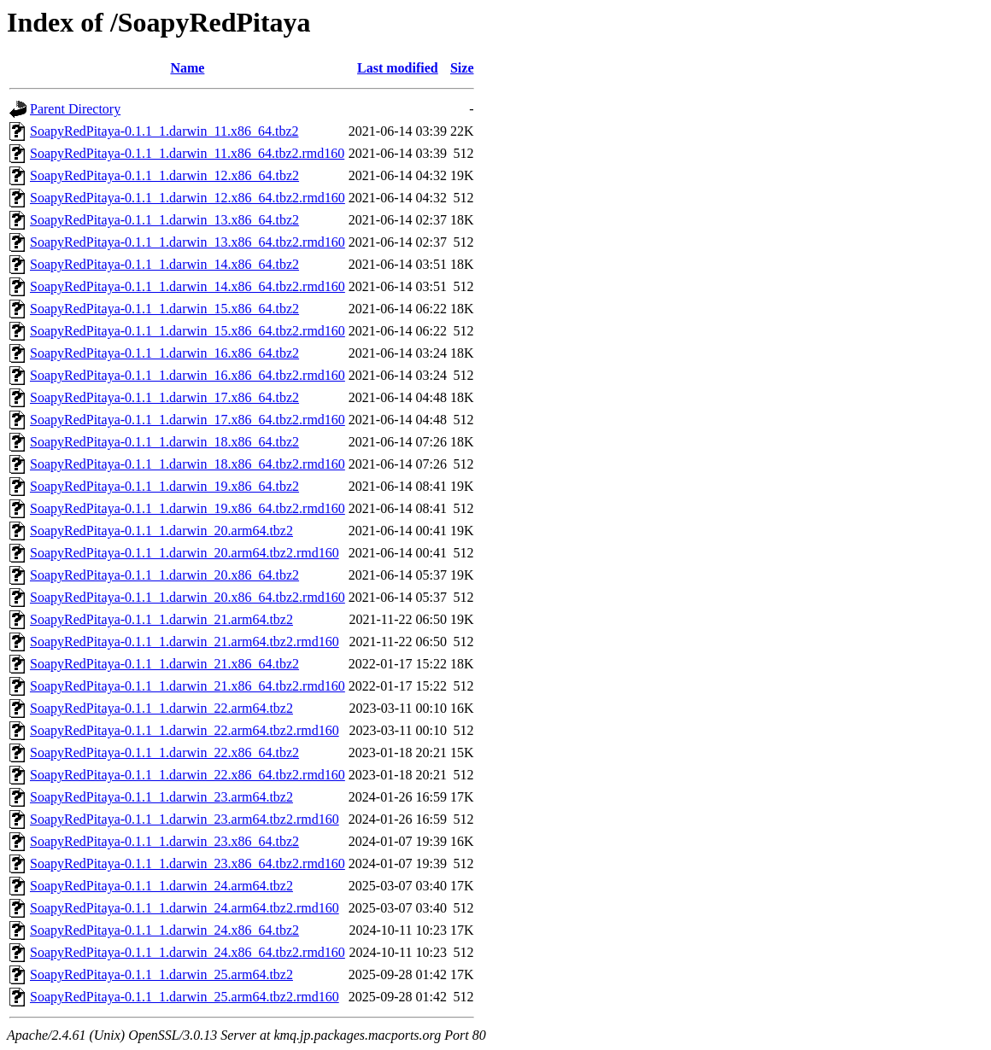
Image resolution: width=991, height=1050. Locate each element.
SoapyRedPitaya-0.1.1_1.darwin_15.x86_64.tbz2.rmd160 (187, 331)
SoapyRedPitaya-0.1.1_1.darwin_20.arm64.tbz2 (161, 530)
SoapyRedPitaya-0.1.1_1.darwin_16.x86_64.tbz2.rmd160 (187, 375)
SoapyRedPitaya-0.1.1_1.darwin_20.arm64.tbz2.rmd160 (184, 552)
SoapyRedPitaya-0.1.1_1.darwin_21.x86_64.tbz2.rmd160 (187, 686)
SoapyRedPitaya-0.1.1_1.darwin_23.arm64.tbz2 (161, 797)
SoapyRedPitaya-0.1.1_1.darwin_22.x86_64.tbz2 (164, 752)
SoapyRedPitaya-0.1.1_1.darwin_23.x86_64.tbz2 (164, 841)
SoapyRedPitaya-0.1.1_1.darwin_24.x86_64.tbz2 (164, 930)
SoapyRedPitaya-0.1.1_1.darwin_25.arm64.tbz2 (161, 974)
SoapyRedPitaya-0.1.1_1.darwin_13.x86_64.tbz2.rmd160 (187, 242)
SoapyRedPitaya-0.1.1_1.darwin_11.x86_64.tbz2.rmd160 (187, 153)
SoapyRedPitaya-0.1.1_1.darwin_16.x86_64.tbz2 (164, 353)
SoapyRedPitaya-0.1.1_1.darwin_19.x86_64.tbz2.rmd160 (187, 508)
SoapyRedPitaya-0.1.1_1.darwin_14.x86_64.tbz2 (164, 264)
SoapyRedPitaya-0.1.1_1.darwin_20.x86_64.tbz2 (164, 575)
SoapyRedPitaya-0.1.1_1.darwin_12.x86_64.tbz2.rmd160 (187, 197)
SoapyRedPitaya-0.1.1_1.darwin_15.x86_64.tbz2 (164, 308)
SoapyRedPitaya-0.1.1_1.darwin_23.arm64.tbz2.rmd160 (184, 819)
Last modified (397, 68)
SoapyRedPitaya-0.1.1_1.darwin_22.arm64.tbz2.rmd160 (184, 730)
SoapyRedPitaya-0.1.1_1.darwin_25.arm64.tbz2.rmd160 (184, 996)
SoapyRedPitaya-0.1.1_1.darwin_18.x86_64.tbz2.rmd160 (187, 464)
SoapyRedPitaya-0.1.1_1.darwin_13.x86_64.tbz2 (164, 220)
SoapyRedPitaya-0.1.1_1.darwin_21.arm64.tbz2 (161, 619)
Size (462, 68)
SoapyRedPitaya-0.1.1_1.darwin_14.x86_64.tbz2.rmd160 (187, 286)
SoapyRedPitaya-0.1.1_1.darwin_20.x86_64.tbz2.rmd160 (187, 597)
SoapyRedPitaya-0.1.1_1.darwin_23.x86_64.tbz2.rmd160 (187, 863)
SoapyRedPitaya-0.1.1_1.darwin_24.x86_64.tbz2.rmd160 (187, 952)
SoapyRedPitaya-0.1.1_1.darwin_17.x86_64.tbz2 (164, 397)
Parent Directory (75, 109)
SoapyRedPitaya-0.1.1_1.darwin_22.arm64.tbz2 (161, 708)
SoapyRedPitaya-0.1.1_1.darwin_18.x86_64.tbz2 (164, 442)
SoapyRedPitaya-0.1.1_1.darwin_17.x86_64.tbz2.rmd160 (187, 419)
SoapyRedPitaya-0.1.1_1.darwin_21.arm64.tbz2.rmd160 (184, 641)
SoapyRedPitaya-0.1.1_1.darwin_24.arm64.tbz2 (161, 885)
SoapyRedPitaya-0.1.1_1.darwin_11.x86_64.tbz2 (164, 131)
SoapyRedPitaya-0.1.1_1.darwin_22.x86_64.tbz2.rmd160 (187, 774)
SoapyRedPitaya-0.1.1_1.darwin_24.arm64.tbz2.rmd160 (184, 908)
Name (187, 68)
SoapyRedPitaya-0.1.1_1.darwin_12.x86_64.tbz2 (164, 175)
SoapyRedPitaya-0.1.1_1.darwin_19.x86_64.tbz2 (164, 486)
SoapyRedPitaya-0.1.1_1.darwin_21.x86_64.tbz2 (164, 663)
